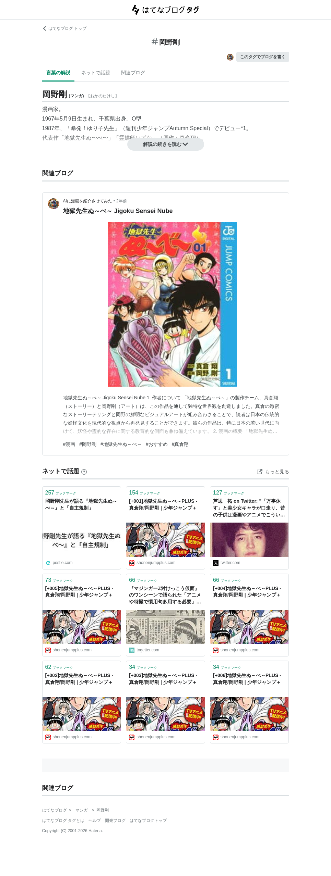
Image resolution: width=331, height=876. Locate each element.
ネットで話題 (95, 72)
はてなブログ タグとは (63, 820)
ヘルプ (94, 820)
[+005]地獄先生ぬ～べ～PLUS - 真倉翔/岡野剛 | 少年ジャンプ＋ (79, 592)
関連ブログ (133, 72)
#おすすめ (157, 444)
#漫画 (69, 444)
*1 (243, 128)
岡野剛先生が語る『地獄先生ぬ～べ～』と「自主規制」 (81, 504)
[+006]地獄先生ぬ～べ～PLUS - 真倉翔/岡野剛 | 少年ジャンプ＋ (247, 679)
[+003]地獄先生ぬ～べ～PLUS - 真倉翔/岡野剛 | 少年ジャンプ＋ (163, 679)
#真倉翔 (180, 444)
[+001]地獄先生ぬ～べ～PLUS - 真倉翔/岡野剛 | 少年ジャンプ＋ (163, 504)
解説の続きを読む (165, 144)
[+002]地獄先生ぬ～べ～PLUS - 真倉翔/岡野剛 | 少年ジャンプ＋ (79, 679)
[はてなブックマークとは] (84, 471)
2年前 (121, 201)
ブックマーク (60, 493)
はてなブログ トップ (64, 28)
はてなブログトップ (148, 820)
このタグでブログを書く (262, 56)
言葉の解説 (58, 72)
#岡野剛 (87, 444)
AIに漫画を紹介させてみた (87, 201)
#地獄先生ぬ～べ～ (121, 444)
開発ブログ (115, 820)
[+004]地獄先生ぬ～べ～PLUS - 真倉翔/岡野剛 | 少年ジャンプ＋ (247, 592)
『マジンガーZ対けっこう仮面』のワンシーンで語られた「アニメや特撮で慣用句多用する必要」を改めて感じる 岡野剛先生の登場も (165, 596)
